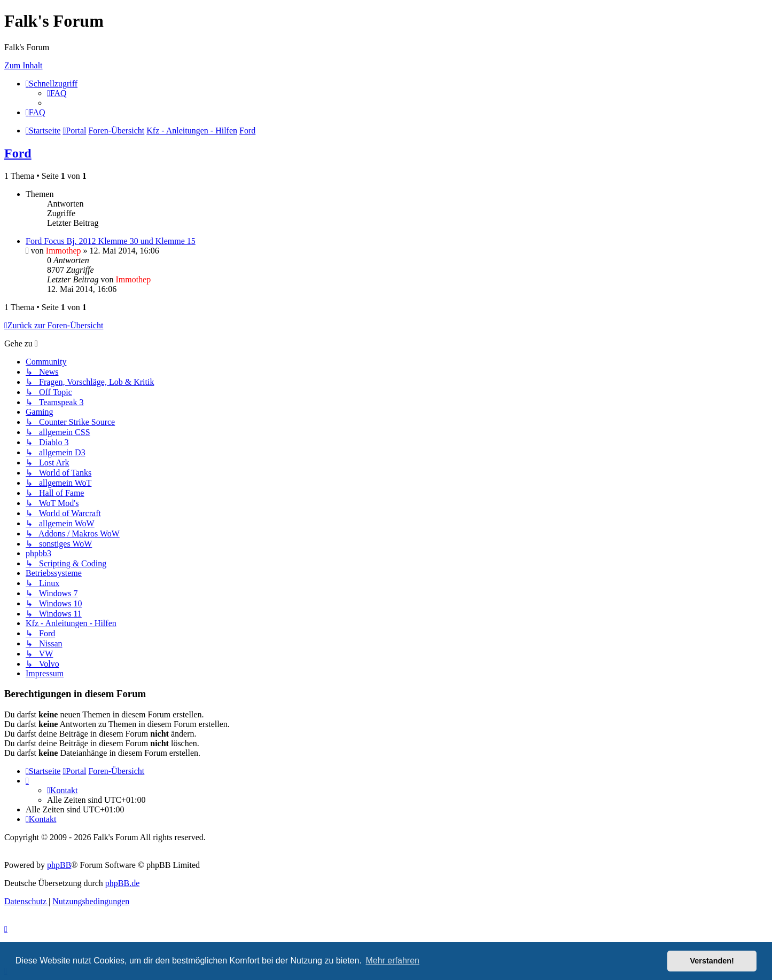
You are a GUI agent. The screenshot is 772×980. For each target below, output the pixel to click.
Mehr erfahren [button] (392, 960)
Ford (18, 153)
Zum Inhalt (23, 65)
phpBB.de (122, 883)
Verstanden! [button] (712, 961)
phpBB (59, 865)
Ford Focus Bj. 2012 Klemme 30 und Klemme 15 (111, 241)
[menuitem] (57, 93)
